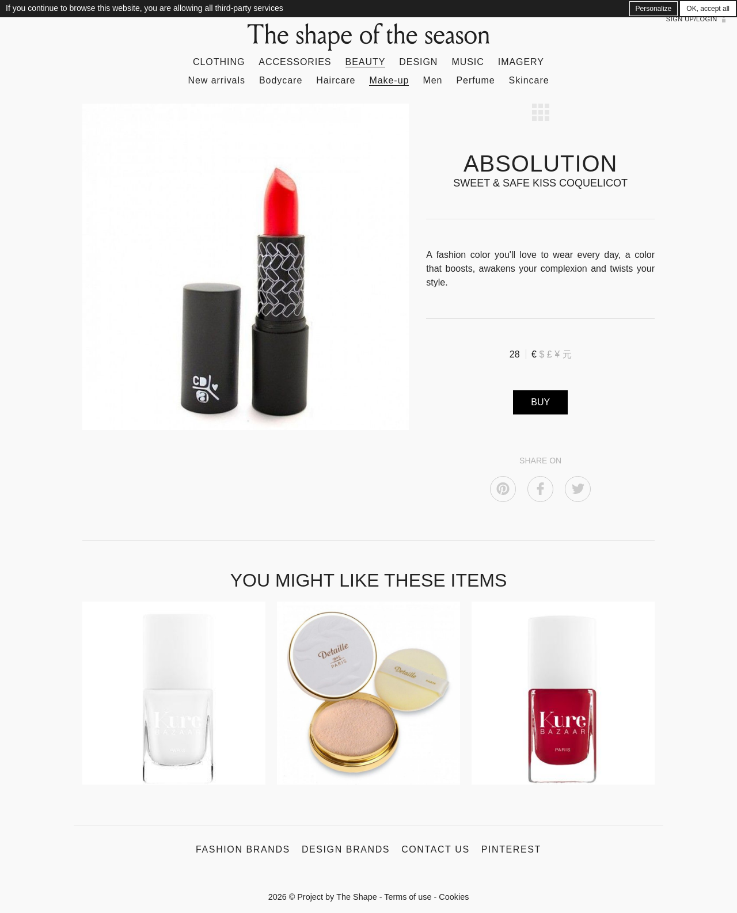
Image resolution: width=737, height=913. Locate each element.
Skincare (529, 80)
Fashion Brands (243, 849)
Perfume (475, 80)
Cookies (454, 896)
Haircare (335, 80)
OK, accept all (708, 9)
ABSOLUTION (540, 163)
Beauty (365, 62)
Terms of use (407, 896)
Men (432, 80)
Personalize (654, 9)
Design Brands (346, 849)
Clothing (219, 62)
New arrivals (216, 80)
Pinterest (511, 849)
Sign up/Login (691, 19)
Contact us (435, 849)
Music (467, 62)
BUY (540, 402)
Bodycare (280, 80)
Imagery (521, 62)
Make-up (389, 80)
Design (418, 62)
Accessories (295, 62)
